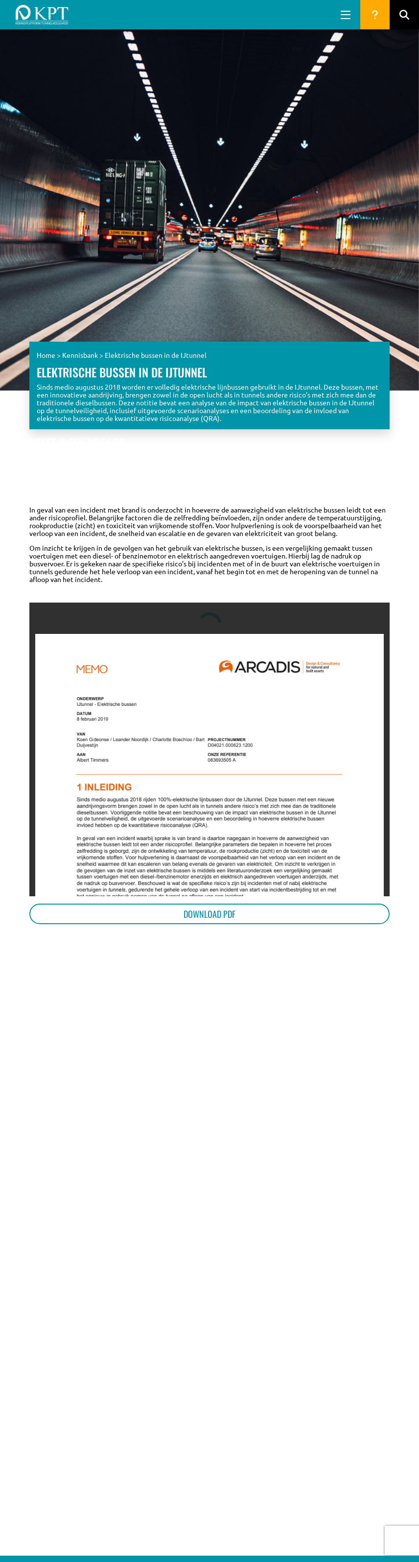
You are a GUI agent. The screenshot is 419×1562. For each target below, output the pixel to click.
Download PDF (209, 914)
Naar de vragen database (345, 479)
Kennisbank (80, 354)
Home (46, 354)
